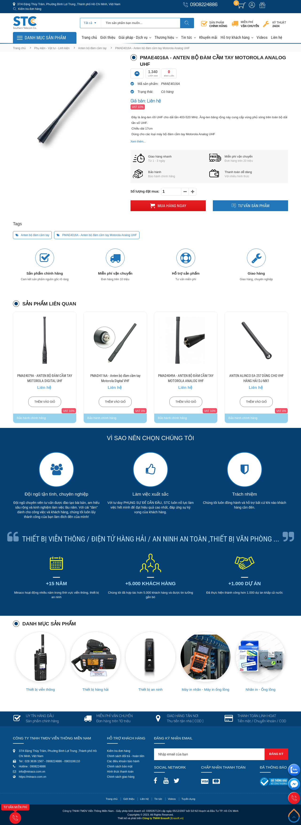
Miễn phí (250, 24)
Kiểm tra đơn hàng (29, 9)
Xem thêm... (138, 141)
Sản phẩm (218, 24)
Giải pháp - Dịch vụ (133, 37)
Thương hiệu (164, 37)
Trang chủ (89, 37)
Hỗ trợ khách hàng (235, 37)
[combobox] (90, 21)
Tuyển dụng (188, 798)
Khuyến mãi (208, 37)
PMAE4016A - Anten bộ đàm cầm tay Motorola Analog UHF (97, 235)
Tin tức (186, 37)
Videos (262, 37)
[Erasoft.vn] (176, 818)
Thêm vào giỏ (44, 401)
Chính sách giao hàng (121, 776)
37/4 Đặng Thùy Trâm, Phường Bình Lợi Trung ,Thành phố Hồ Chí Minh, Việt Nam (68, 4)
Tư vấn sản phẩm (250, 205)
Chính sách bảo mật (119, 766)
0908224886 (204, 5)
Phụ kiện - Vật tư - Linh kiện (52, 48)
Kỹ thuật (279, 24)
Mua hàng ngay (168, 205)
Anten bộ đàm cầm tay (92, 48)
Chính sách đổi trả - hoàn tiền (125, 756)
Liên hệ (276, 37)
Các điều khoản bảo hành (123, 761)
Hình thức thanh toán (120, 771)
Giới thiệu (107, 37)
